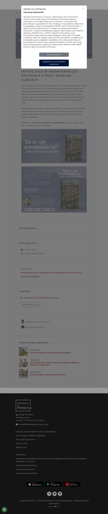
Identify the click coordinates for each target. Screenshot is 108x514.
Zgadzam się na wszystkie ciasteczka (54, 63)
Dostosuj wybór (54, 55)
